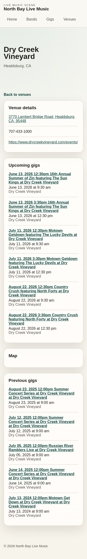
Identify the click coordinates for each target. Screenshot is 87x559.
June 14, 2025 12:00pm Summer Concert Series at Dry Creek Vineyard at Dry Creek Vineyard (41, 474)
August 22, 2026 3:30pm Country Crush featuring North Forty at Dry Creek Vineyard (43, 319)
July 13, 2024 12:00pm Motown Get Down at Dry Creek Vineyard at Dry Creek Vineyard (39, 502)
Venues (70, 19)
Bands (31, 19)
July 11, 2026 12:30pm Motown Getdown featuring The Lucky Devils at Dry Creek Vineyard (43, 235)
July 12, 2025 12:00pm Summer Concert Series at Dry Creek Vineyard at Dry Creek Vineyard (41, 422)
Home (12, 19)
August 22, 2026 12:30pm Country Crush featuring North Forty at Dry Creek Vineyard (39, 291)
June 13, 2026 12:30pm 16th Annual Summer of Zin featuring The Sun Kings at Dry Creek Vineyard (40, 178)
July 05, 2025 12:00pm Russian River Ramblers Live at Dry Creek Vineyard (41, 448)
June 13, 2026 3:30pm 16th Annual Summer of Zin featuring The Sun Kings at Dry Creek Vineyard (39, 206)
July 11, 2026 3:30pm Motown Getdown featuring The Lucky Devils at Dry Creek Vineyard (43, 263)
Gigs (50, 19)
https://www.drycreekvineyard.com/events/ (43, 142)
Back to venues (17, 95)
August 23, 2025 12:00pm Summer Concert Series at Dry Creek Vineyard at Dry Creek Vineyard (41, 393)
